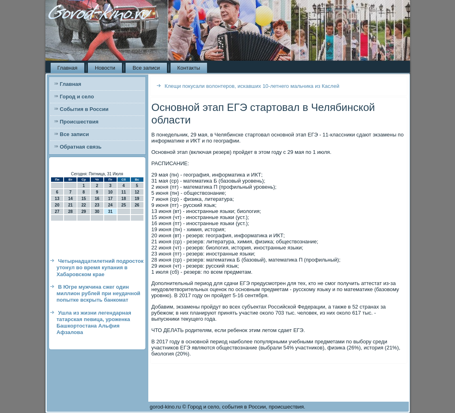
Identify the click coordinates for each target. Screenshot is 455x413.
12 (137, 192)
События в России (84, 109)
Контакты (188, 68)
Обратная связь (81, 147)
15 (83, 198)
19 (137, 198)
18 (124, 198)
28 (70, 211)
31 (110, 211)
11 (124, 192)
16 (97, 198)
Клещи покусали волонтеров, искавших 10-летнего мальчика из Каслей (251, 86)
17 (110, 198)
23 (97, 205)
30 (97, 211)
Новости (105, 68)
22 (83, 205)
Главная (67, 68)
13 (57, 198)
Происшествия (79, 122)
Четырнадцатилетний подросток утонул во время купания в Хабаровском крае (100, 267)
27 (57, 211)
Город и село (77, 97)
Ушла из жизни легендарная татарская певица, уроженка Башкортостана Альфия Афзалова (94, 323)
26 (137, 205)
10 (110, 192)
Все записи (146, 68)
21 (70, 205)
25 (124, 205)
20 (57, 205)
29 (83, 211)
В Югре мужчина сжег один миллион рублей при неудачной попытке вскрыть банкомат (99, 293)
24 (110, 205)
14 (70, 198)
